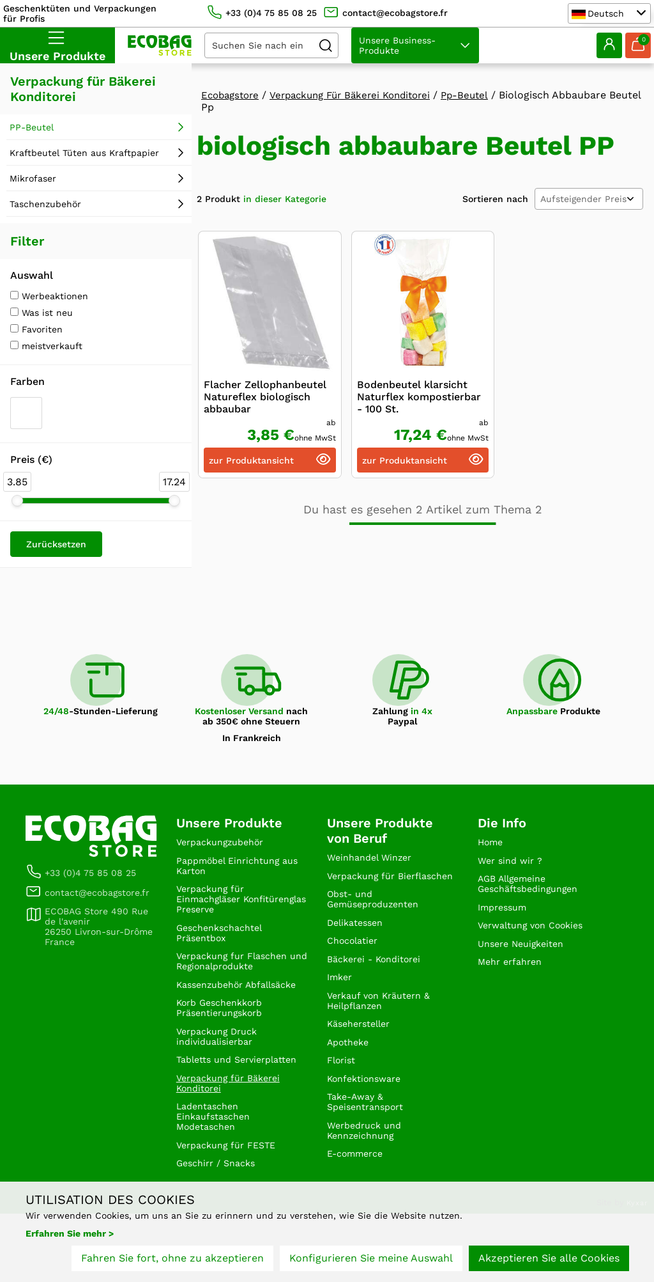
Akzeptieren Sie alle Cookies (549, 1261)
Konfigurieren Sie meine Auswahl (371, 1261)
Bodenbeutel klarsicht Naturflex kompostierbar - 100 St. (419, 397)
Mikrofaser (33, 178)
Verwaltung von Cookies (537, 936)
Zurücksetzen (56, 544)
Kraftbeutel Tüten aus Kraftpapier (84, 153)
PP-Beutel (32, 127)
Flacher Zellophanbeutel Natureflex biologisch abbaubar (265, 397)
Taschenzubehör (45, 204)
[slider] (17, 500)
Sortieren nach (495, 199)
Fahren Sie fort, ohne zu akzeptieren (172, 1261)
